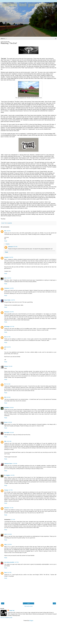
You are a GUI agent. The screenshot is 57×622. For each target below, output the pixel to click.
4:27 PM (10, 490)
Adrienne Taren (8, 463)
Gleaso (6, 366)
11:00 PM (9, 544)
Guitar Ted (11, 610)
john (5, 278)
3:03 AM (10, 366)
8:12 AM (8, 384)
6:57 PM (12, 326)
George (6, 490)
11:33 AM (15, 463)
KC (5, 384)
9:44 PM (9, 347)
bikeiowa (6, 507)
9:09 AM (12, 407)
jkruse (5, 422)
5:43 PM (12, 288)
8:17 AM (13, 519)
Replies (8, 244)
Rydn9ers (6, 407)
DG (5, 336)
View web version (28, 606)
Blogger (31, 620)
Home (28, 603)
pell (5, 347)
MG (5, 230)
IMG (5, 441)
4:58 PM (8, 230)
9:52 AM (12, 432)
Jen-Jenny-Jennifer (9, 562)
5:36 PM (9, 278)
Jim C (5, 534)
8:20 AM (8, 397)
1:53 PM (12, 475)
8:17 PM (8, 336)
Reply (5, 241)
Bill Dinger (7, 326)
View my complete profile (6, 617)
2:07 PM (17, 562)
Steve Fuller (7, 300)
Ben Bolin (6, 432)
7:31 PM (11, 507)
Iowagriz (6, 257)
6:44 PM (9, 572)
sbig (5, 544)
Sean (5, 572)
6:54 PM (15, 246)
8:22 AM (10, 534)
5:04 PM (11, 257)
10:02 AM (9, 441)
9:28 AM (10, 422)
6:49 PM (13, 300)
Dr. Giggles (7, 475)
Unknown (10, 246)
